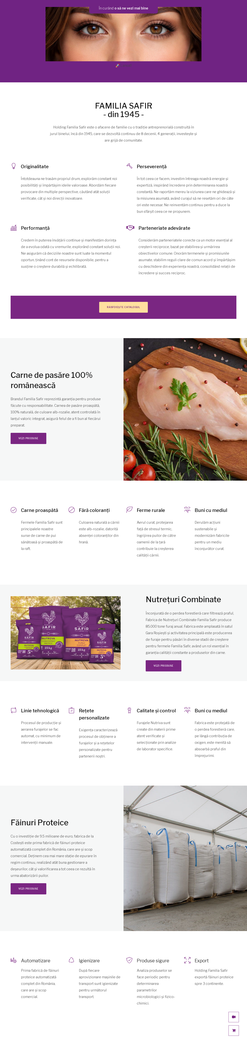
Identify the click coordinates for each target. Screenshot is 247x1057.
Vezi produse (28, 438)
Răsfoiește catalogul (123, 307)
